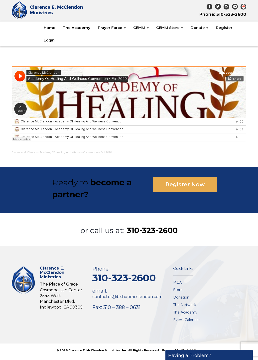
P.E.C (177, 282)
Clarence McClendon (25, 152)
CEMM (141, 27)
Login (49, 40)
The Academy (76, 27)
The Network (184, 305)
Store (178, 290)
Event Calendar (186, 320)
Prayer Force (112, 27)
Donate (199, 27)
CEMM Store (169, 27)
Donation (181, 297)
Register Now (185, 184)
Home (49, 27)
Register (224, 27)
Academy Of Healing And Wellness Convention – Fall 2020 (76, 152)
